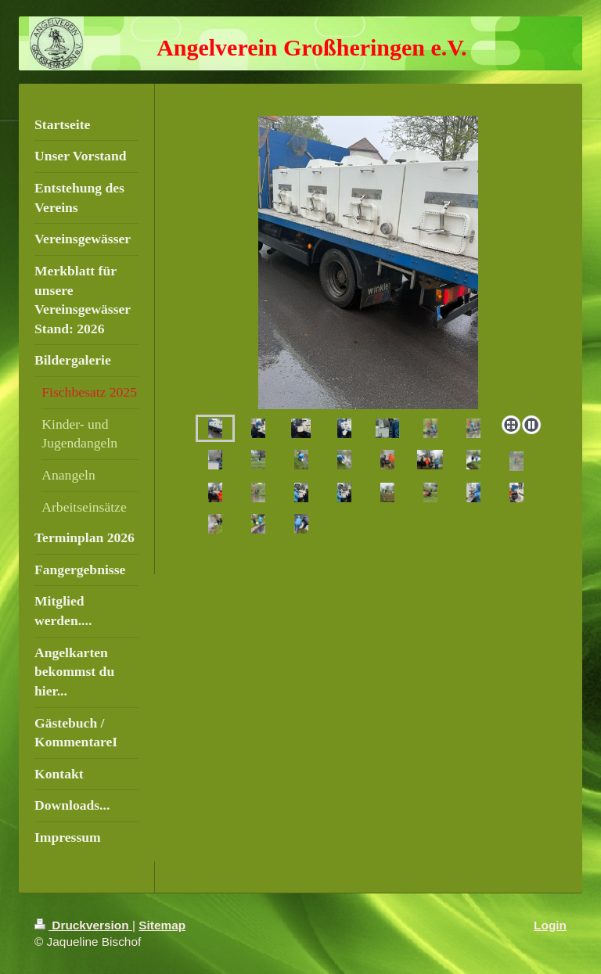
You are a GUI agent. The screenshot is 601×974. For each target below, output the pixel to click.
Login (550, 925)
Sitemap (162, 925)
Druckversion (83, 925)
